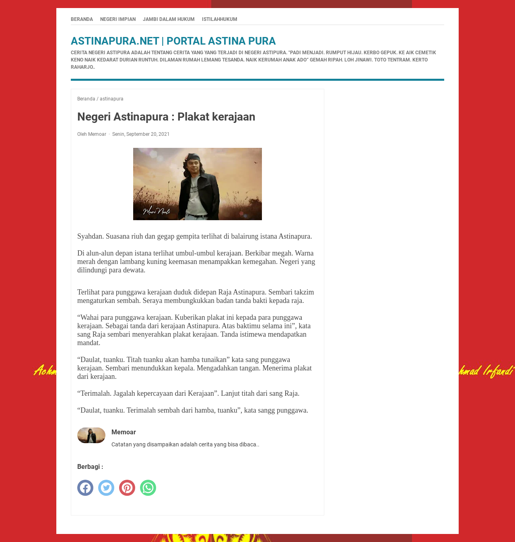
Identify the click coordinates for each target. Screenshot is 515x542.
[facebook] (85, 488)
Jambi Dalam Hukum (169, 19)
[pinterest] (127, 488)
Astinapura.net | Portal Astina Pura (173, 41)
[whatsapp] (148, 488)
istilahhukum (219, 19)
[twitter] (106, 488)
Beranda (82, 19)
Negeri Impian (118, 19)
